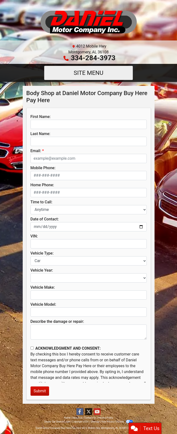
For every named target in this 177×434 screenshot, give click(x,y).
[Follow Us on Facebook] (79, 411)
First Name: (41, 116)
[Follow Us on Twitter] (88, 411)
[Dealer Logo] (88, 22)
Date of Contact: (45, 219)
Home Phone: (42, 185)
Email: (36, 150)
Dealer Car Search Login (57, 421)
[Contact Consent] (32, 348)
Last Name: (41, 133)
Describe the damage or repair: (57, 321)
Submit (40, 391)
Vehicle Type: (42, 253)
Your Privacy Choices (117, 421)
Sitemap (94, 421)
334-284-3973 (93, 58)
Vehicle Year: (42, 270)
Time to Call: (41, 202)
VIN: (34, 236)
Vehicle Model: (43, 304)
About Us (78, 417)
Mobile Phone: (43, 168)
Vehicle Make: (43, 287)
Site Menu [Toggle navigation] (89, 72)
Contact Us (90, 417)
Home (67, 417)
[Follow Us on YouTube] (97, 411)
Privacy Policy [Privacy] (105, 417)
